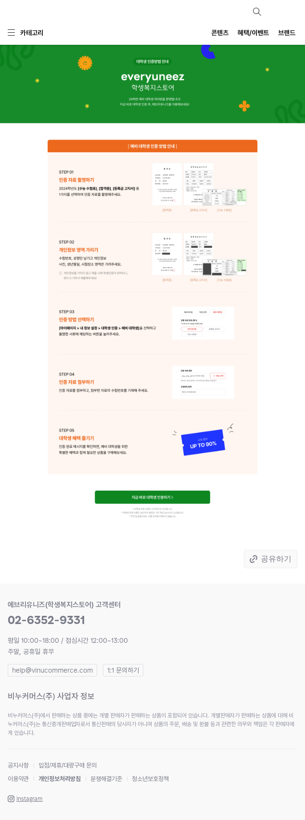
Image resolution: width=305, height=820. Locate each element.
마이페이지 (274, 11)
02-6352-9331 (46, 620)
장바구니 (291, 11)
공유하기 (276, 559)
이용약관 (18, 778)
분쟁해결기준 (106, 778)
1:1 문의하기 (123, 670)
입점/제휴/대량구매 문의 (67, 765)
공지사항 (18, 765)
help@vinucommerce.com (52, 670)
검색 (257, 11)
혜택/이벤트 (253, 33)
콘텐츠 (220, 33)
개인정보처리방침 (59, 778)
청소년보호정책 (150, 778)
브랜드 (286, 33)
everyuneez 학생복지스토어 (61, 11)
